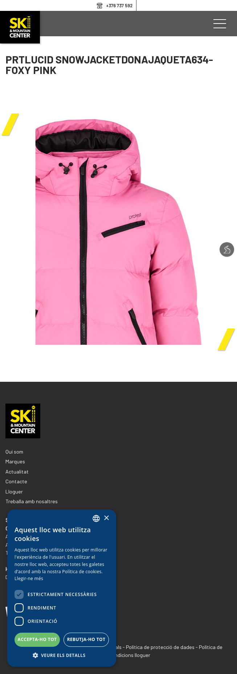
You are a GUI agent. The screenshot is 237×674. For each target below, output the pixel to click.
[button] (62, 655)
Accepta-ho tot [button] (37, 639)
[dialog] (61, 588)
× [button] (106, 518)
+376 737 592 (119, 5)
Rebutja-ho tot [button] (86, 639)
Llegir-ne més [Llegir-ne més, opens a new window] (29, 578)
